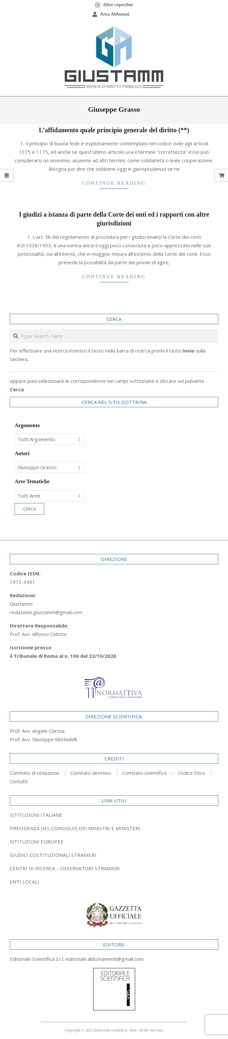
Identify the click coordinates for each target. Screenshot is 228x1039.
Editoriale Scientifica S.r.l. (37, 959)
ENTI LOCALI (24, 881)
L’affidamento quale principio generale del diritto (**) (114, 130)
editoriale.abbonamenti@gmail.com (104, 959)
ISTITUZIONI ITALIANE (36, 815)
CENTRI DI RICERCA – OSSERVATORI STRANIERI (65, 868)
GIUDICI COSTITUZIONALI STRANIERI (53, 855)
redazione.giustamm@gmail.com (46, 612)
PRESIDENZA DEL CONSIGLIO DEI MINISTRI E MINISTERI (75, 828)
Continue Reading (114, 183)
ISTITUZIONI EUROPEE (37, 841)
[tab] (114, 828)
